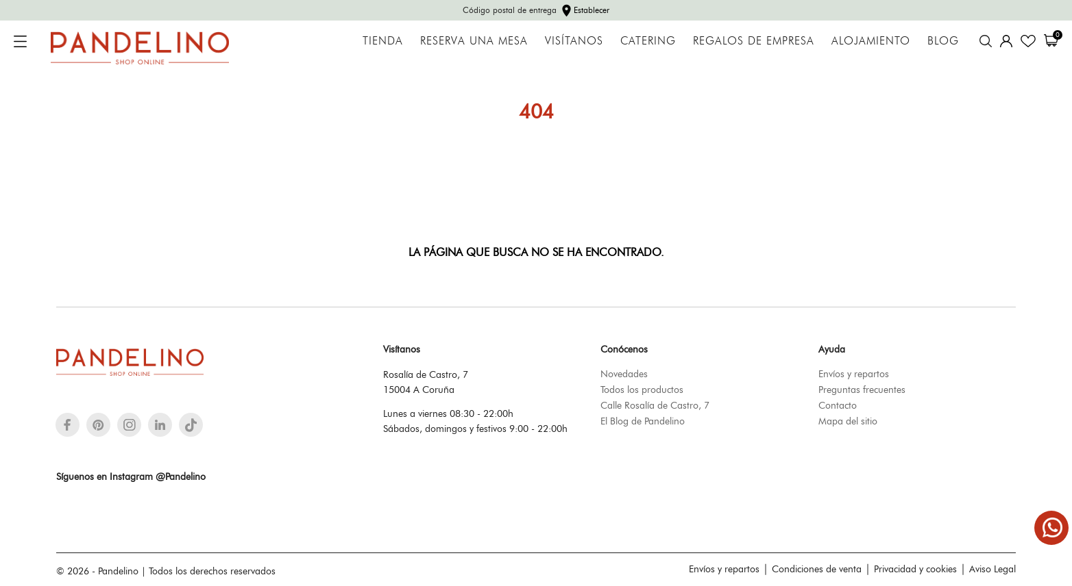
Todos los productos (641, 389)
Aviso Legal (992, 569)
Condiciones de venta (817, 569)
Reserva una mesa (474, 40)
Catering (648, 40)
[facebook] (67, 425)
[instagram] (129, 425)
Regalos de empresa (753, 40)
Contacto (837, 405)
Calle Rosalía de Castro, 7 (654, 405)
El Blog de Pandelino (642, 421)
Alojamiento (870, 40)
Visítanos (574, 40)
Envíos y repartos (853, 374)
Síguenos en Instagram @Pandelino (131, 476)
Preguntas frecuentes (861, 389)
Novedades (624, 374)
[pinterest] (98, 425)
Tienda (383, 40)
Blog (943, 40)
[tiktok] (191, 425)
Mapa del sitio (847, 421)
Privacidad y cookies (915, 569)
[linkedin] (160, 425)
